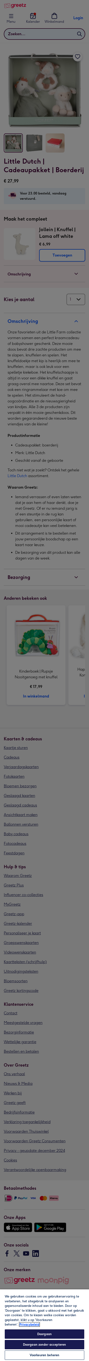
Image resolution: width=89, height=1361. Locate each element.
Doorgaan (44, 1334)
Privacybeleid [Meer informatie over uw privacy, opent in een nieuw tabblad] (29, 1324)
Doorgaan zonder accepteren (44, 1344)
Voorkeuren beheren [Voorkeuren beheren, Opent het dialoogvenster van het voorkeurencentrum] (44, 1355)
